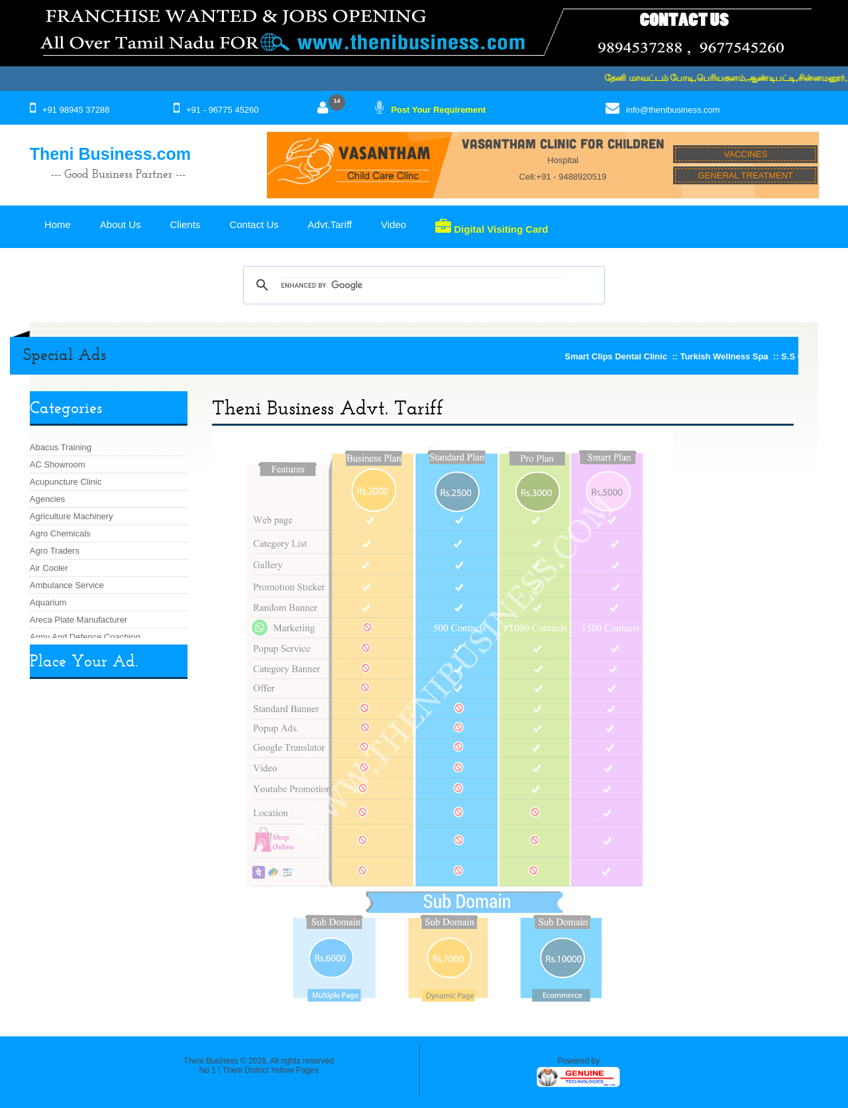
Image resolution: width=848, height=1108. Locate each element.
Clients (185, 224)
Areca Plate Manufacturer (78, 620)
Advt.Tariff (330, 224)
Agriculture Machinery (71, 516)
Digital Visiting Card (491, 227)
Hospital (562, 160)
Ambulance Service (67, 585)
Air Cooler (49, 568)
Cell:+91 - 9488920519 (563, 177)
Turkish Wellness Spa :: (735, 356)
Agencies (47, 499)
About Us (120, 224)
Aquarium (48, 602)
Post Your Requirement (438, 110)
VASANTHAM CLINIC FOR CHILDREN (563, 143)
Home (57, 224)
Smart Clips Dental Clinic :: (627, 356)
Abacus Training (60, 447)
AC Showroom (57, 464)
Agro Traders (55, 551)
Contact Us (253, 224)
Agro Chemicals (60, 533)
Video (393, 224)
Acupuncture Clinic (65, 482)
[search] (421, 285)
